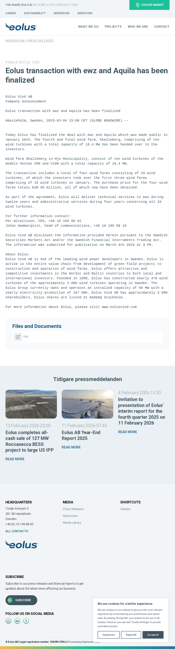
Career (10, 13)
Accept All (153, 634)
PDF (21, 337)
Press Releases (40, 41)
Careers (125, 509)
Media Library (72, 522)
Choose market (150, 5)
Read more (14, 459)
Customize (109, 634)
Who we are (138, 27)
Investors (85, 13)
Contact (162, 27)
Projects (113, 27)
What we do (88, 27)
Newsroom (61, 13)
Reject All (131, 634)
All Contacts (16, 531)
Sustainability (34, 13)
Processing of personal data (84, 641)
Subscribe (19, 600)
